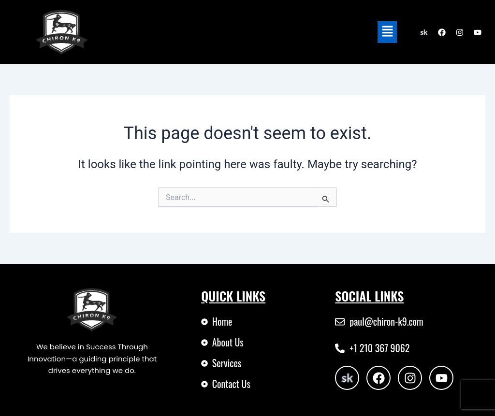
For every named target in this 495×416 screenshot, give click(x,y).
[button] (387, 32)
